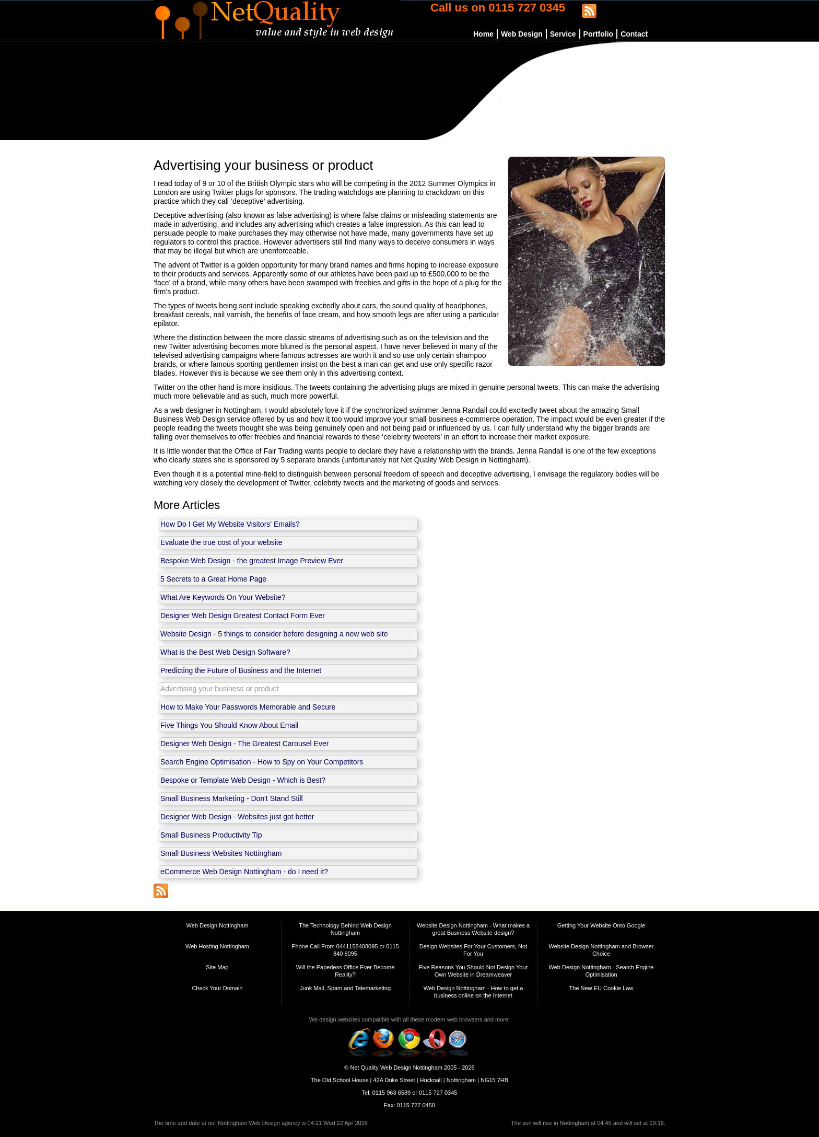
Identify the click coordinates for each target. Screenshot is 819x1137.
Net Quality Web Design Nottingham (396, 1067)
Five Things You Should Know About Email (229, 725)
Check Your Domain (217, 988)
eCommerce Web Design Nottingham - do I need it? (244, 871)
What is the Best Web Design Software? (225, 652)
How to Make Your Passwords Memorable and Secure (247, 707)
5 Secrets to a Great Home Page (213, 579)
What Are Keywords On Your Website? (222, 597)
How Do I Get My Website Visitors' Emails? (230, 524)
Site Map (217, 967)
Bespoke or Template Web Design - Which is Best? (242, 780)
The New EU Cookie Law (601, 988)
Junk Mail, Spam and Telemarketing (345, 988)
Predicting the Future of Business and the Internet (240, 670)
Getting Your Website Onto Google (601, 925)
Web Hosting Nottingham (217, 946)
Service (563, 34)
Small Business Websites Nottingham (221, 853)
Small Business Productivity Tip (211, 835)
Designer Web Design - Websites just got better (237, 817)
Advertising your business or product (219, 688)
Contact (634, 34)
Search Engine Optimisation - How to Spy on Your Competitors (261, 762)
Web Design (522, 34)
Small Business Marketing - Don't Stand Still (231, 798)
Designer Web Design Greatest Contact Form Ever (242, 615)
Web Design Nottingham (217, 925)
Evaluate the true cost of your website (221, 542)
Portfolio (598, 34)
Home (483, 34)
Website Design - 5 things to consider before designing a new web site (274, 634)
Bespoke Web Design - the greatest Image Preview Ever (251, 560)
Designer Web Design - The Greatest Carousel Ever (244, 743)
